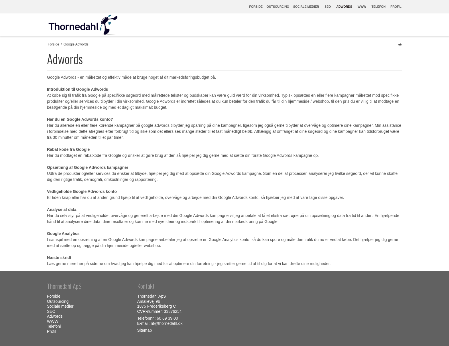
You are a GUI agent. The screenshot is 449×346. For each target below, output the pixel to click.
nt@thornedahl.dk (166, 323)
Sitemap (144, 330)
